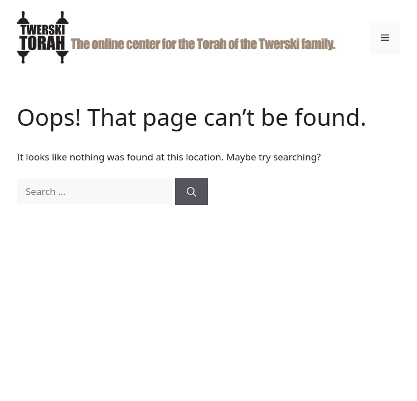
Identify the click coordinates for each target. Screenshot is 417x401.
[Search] (191, 191)
